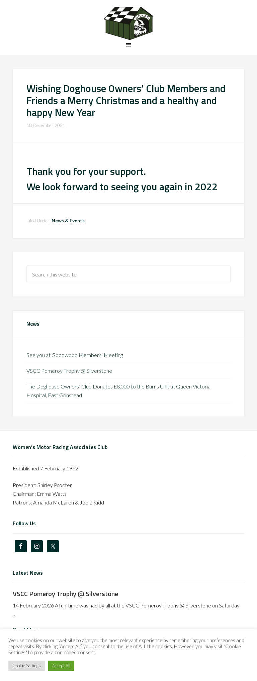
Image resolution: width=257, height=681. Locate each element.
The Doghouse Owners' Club (128, 23)
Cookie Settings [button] (26, 665)
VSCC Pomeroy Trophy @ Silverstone (69, 370)
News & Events (68, 220)
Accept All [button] (61, 665)
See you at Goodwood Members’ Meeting (74, 355)
